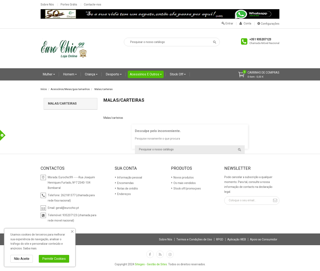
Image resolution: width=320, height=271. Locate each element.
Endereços (124, 194)
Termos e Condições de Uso (194, 239)
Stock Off (177, 74)
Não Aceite (21, 258)
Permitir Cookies (54, 258)
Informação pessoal (129, 177)
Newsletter (237, 168)
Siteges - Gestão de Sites (151, 264)
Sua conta (126, 168)
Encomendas (125, 183)
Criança (90, 74)
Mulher (48, 74)
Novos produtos (183, 177)
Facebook (150, 254)
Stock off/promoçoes (187, 188)
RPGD (219, 239)
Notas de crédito (127, 188)
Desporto (113, 74)
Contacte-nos (92, 4)
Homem (69, 74)
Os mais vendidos (184, 183)
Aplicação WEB (236, 239)
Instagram (170, 254)
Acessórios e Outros (145, 74)
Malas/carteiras (62, 103)
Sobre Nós (47, 4)
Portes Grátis (69, 4)
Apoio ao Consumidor (263, 239)
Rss (160, 254)
